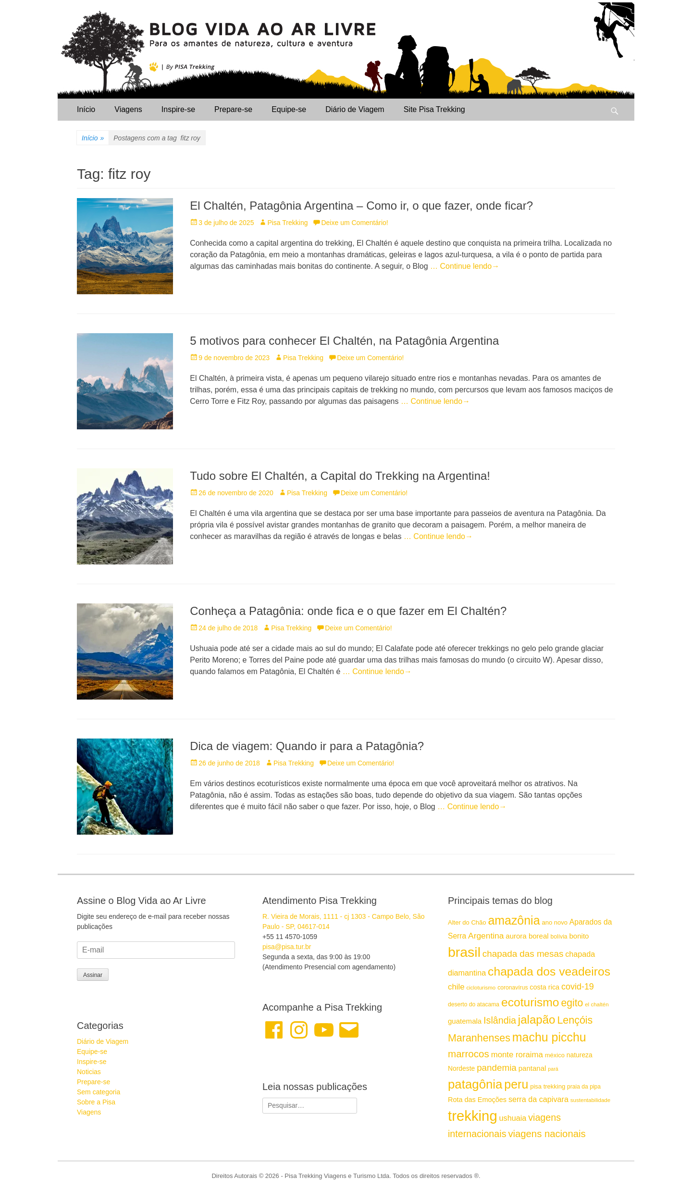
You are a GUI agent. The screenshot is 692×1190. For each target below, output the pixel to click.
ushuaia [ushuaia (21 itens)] (513, 1118)
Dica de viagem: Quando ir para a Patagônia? (307, 745)
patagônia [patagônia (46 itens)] (475, 1084)
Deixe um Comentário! (354, 222)
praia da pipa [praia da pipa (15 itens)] (584, 1086)
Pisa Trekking (287, 222)
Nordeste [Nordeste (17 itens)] (461, 1068)
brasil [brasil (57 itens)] (464, 952)
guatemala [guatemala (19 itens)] (465, 1021)
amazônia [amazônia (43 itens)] (514, 920)
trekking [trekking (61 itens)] (472, 1116)
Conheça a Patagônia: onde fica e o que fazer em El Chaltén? (348, 610)
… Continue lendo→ (464, 266)
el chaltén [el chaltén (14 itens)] (596, 1004)
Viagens (128, 109)
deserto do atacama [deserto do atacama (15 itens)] (473, 1004)
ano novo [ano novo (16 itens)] (555, 922)
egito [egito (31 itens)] (572, 1002)
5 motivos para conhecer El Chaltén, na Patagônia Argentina (344, 340)
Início (86, 109)
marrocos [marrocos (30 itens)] (468, 1053)
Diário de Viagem (354, 109)
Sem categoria (98, 1092)
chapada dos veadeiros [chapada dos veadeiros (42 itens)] (549, 971)
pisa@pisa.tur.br (286, 947)
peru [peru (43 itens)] (516, 1084)
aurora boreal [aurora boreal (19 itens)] (527, 936)
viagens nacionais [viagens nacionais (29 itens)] (546, 1133)
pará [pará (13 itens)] (553, 1069)
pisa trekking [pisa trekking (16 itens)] (547, 1086)
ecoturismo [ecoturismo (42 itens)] (530, 1002)
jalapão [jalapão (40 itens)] (537, 1019)
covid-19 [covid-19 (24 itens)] (577, 986)
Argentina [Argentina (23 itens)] (486, 935)
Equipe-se (289, 109)
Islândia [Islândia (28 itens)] (499, 1020)
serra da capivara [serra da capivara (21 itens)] (538, 1099)
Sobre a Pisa (96, 1102)
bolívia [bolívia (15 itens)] (559, 936)
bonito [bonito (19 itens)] (579, 936)
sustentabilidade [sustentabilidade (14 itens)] (590, 1100)
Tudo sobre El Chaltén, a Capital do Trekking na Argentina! (340, 475)
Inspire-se (178, 109)
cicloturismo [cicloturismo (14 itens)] (480, 987)
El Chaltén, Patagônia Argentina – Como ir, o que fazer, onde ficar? (361, 205)
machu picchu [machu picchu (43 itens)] (549, 1037)
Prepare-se (233, 109)
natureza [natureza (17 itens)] (580, 1055)
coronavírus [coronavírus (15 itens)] (512, 987)
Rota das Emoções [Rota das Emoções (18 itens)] (477, 1099)
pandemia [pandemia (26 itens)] (497, 1068)
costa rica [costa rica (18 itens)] (544, 987)
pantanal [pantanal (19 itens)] (532, 1068)
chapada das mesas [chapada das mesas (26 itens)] (523, 954)
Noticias (89, 1072)
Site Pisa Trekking (434, 109)
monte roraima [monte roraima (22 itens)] (517, 1054)
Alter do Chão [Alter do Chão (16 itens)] (467, 922)
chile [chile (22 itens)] (456, 986)
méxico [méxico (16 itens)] (555, 1055)
